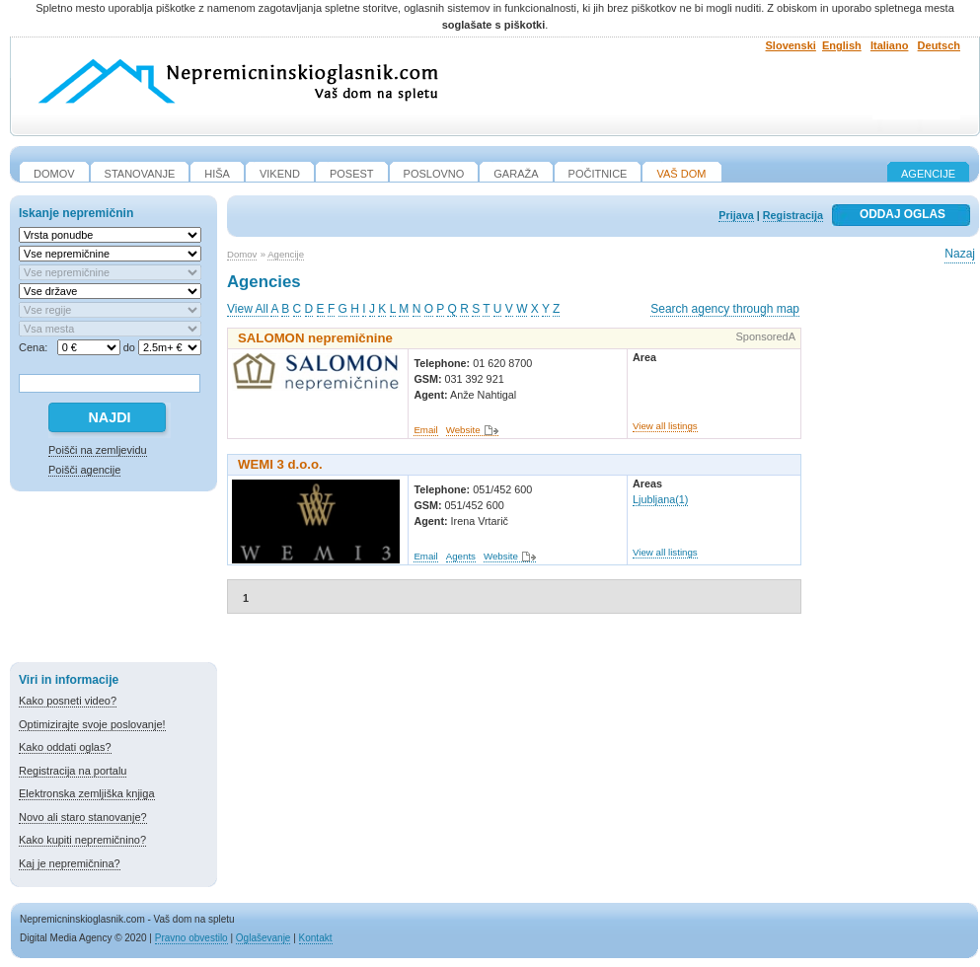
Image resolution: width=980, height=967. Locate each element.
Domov (242, 254)
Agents (461, 556)
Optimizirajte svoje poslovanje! (92, 724)
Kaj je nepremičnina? (69, 863)
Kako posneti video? (67, 701)
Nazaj (959, 253)
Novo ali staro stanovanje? (83, 817)
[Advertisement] (113, 580)
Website (463, 429)
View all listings (665, 425)
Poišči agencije (84, 470)
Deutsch (939, 45)
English (842, 45)
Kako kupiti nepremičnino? (82, 840)
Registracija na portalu (72, 771)
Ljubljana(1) (660, 499)
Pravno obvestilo (191, 937)
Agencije (928, 174)
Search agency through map (724, 309)
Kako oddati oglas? (65, 747)
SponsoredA (765, 336)
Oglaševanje (263, 937)
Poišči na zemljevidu (97, 450)
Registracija (793, 215)
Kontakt (316, 937)
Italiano (889, 45)
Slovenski (791, 45)
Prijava (735, 215)
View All (247, 309)
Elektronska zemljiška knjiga (87, 793)
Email (425, 429)
